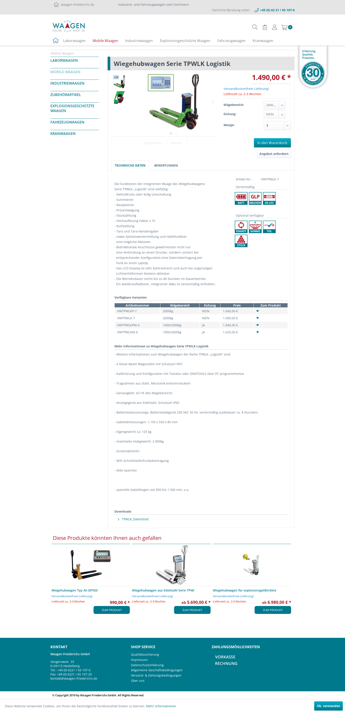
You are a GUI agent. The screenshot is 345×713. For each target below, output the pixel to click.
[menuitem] (255, 27)
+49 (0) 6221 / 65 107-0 (73, 670)
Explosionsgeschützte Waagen (72, 108)
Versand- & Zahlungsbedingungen (156, 675)
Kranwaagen (63, 133)
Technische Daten (130, 165)
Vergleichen (153, 143)
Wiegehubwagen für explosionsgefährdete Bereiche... (244, 590)
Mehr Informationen (161, 706)
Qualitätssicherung (145, 654)
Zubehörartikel (65, 94)
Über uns (138, 681)
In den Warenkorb (272, 142)
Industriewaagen (67, 83)
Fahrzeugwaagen (67, 122)
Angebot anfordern (273, 154)
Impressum (139, 660)
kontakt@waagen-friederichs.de (73, 678)
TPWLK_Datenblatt (133, 519)
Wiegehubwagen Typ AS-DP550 (74, 590)
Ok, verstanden (328, 706)
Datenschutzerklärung (147, 665)
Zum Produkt (112, 610)
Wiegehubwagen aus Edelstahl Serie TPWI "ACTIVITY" (163, 590)
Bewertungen (166, 165)
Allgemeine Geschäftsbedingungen (157, 670)
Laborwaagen (64, 60)
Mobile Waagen (65, 71)
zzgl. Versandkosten (278, 83)
